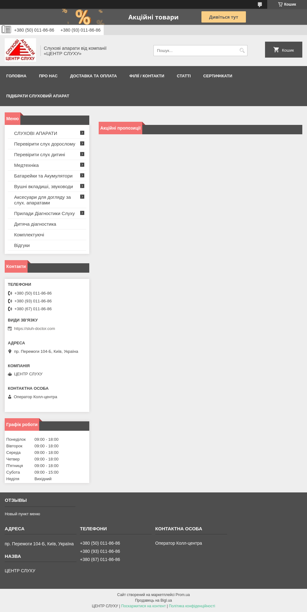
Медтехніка (26, 165)
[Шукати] (242, 50)
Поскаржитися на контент (143, 606)
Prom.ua (183, 595)
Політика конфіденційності (192, 606)
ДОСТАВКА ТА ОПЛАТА (93, 76)
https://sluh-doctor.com (34, 328)
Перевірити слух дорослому (44, 144)
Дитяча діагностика (35, 224)
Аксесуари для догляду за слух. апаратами (42, 199)
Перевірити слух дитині (39, 154)
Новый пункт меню (22, 514)
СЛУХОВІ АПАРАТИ (35, 133)
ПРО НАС (48, 76)
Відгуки (22, 245)
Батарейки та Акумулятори (43, 175)
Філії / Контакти (146, 76)
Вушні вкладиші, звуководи (43, 186)
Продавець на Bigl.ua (153, 600)
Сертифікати (217, 76)
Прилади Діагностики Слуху (44, 213)
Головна (16, 76)
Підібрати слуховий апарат (37, 96)
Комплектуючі (29, 234)
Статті (183, 76)
